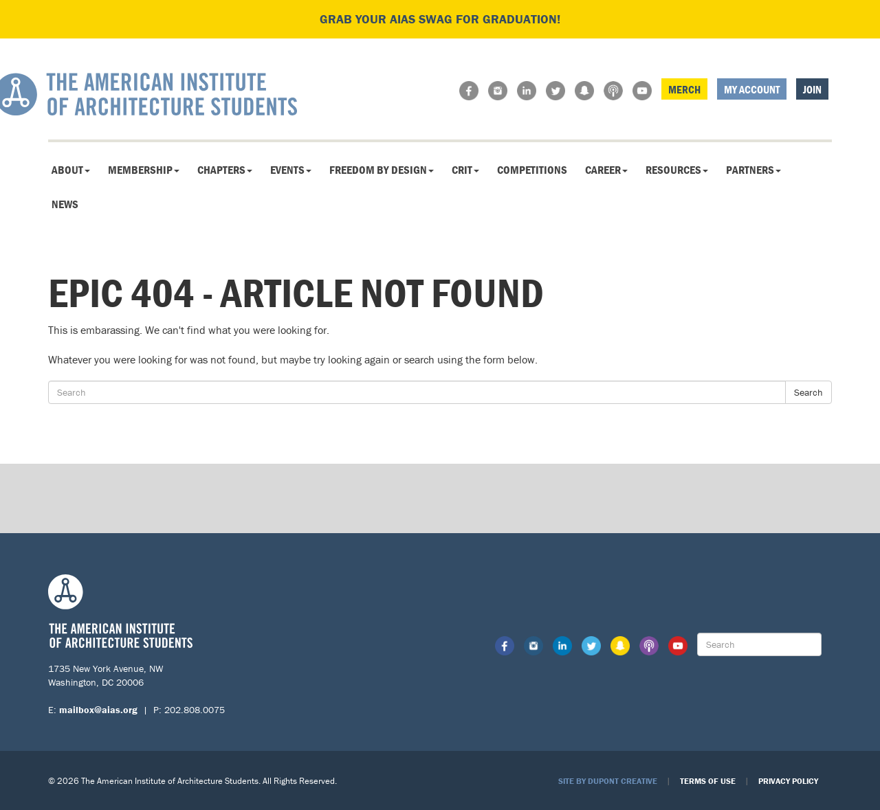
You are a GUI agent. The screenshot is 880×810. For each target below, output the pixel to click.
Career (606, 169)
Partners (753, 169)
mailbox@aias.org (98, 710)
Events (290, 169)
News (65, 204)
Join (812, 89)
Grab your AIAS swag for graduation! (440, 19)
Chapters (224, 169)
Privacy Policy (788, 781)
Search (808, 392)
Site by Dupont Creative (607, 781)
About (71, 169)
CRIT (465, 169)
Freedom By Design (381, 169)
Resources (677, 169)
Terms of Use (708, 781)
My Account (752, 89)
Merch (684, 89)
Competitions (532, 169)
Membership (143, 169)
